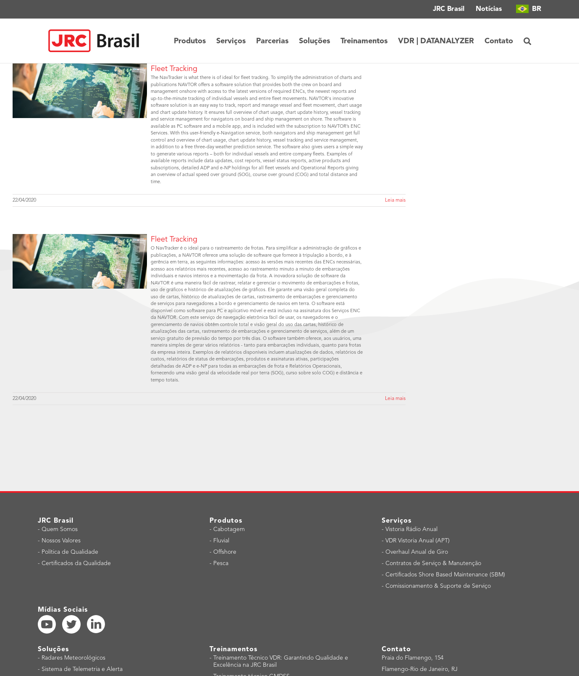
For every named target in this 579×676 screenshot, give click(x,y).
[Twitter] (71, 624)
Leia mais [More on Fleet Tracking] (395, 200)
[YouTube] (47, 624)
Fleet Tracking (174, 69)
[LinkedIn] (96, 624)
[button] (527, 41)
